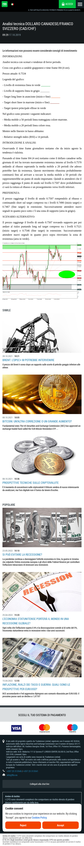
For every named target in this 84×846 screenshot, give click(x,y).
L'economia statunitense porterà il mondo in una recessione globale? (35, 621)
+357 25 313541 (30, 771)
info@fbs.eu (12, 775)
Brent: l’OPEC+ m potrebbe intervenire (28, 360)
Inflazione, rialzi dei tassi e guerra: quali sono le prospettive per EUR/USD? (36, 687)
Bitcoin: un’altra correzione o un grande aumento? (37, 421)
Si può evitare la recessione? (22, 554)
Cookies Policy (39, 817)
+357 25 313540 (14, 771)
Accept (60, 825)
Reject (23, 825)
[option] (14, 728)
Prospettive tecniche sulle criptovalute (30, 483)
